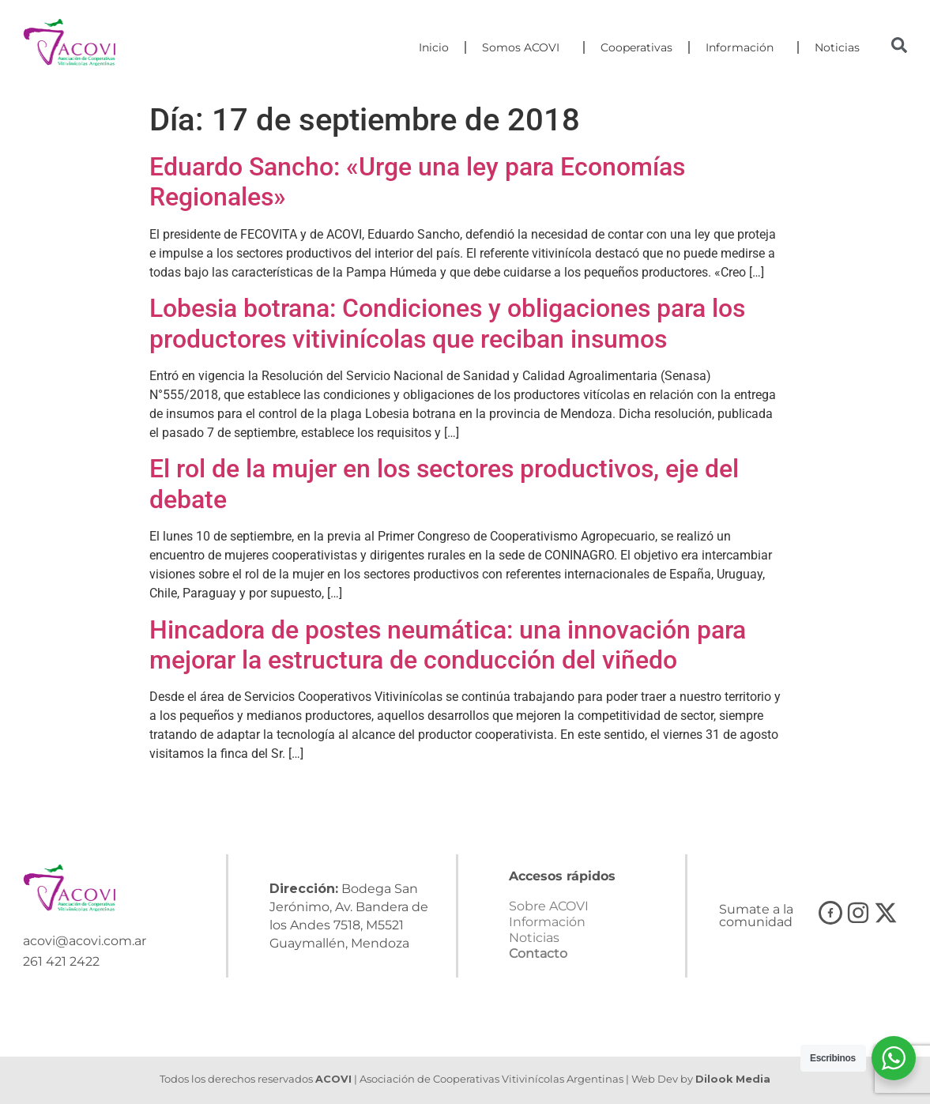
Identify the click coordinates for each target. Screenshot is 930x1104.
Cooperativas (636, 47)
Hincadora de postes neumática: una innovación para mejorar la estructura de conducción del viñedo (447, 645)
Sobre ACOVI (549, 906)
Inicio (434, 47)
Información (743, 47)
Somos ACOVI (524, 47)
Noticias (837, 47)
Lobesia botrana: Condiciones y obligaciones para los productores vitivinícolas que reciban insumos (447, 323)
